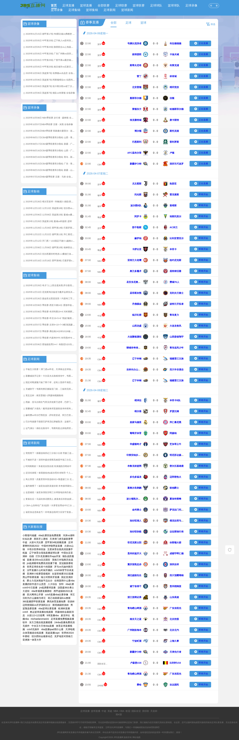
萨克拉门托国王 (178, 509)
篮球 (143, 22)
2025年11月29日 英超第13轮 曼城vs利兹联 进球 (49, 221)
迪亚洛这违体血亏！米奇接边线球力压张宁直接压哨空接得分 (55, 512)
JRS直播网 (118, 727)
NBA (99, 261)
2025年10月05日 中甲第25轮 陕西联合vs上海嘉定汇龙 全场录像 (56, 47)
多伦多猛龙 (135, 477)
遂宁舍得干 (135, 586)
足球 (128, 22)
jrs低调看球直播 (47, 587)
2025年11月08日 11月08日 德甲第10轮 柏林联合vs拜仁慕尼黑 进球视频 (60, 247)
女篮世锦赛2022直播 (62, 573)
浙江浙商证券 (134, 597)
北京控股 (174, 619)
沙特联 (100, 685)
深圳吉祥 (174, 564)
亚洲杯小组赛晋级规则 (38, 573)
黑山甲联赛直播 (31, 577)
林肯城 (173, 76)
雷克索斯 (174, 194)
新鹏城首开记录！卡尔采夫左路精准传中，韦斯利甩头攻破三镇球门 (58, 376)
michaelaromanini (40, 619)
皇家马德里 (135, 422)
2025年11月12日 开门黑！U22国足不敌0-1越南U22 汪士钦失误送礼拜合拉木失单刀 (66, 241)
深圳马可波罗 (177, 163)
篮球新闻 (127, 10)
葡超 (99, 217)
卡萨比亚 (136, 249)
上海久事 (174, 641)
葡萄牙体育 (135, 433)
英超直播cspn (52, 632)
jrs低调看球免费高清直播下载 (42, 563)
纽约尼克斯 (175, 260)
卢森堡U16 (135, 662)
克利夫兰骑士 (177, 293)
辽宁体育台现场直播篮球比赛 (44, 552)
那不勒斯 (136, 227)
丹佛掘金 (136, 304)
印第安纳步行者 (134, 455)
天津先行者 (175, 652)
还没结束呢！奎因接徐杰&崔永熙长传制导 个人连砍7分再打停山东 (57, 473)
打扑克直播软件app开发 (48, 556)
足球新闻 (110, 10)
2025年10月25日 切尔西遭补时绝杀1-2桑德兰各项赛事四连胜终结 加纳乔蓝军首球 (65, 254)
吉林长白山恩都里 (135, 369)
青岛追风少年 (177, 347)
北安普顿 (136, 87)
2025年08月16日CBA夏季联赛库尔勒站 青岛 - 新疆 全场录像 (55, 157)
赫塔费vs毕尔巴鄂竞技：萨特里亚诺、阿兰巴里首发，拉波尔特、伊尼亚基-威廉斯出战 (67, 415)
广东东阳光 (175, 608)
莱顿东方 (136, 109)
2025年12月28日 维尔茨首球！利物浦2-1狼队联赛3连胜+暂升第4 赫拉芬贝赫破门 (65, 201)
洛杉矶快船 (135, 531)
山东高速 (174, 597)
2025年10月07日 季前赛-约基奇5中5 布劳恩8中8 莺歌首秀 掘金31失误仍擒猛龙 (64, 338)
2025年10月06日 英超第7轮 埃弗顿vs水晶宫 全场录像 (51, 73)
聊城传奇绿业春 (134, 347)
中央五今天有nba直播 (43, 626)
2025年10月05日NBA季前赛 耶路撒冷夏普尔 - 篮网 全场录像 (55, 131)
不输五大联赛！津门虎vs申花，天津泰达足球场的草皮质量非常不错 (58, 369)
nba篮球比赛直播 (47, 608)
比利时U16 (175, 662)
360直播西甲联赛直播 (34, 601)
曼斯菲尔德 (135, 98)
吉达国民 (174, 684)
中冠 (99, 316)
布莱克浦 (174, 65)
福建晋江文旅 (177, 358)
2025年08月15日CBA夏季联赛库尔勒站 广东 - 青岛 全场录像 (55, 163)
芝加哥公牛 (175, 444)
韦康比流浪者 (134, 43)
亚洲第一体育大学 (32, 639)
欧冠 (99, 423)
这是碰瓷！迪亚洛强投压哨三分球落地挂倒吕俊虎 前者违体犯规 (56, 492)
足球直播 (68, 5)
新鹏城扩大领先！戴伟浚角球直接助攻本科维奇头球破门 (53, 408)
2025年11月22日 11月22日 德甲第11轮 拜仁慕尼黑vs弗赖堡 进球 (57, 234)
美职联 (145, 711)
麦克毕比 (65, 615)
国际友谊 (101, 664)
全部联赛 (104, 5)
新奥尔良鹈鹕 (134, 487)
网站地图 (136, 737)
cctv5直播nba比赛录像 (56, 594)
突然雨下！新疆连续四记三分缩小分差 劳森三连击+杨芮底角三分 (57, 453)
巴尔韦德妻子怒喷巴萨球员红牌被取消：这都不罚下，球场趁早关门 (58, 421)
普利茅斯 (174, 142)
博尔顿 (137, 131)
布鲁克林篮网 (134, 466)
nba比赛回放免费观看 (50, 535)
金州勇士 (136, 509)
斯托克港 (174, 131)
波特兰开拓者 (177, 304)
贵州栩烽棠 (175, 586)
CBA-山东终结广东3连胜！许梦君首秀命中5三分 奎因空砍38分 (56, 505)
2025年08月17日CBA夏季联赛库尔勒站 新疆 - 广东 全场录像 (55, 144)
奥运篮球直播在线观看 (41, 612)
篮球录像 (57, 10)
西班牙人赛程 (41, 539)
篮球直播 (86, 5)
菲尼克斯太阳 (134, 542)
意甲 (99, 184)
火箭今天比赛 (36, 542)
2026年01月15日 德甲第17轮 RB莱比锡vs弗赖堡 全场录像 (53, 34)
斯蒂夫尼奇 (135, 65)
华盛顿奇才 (135, 444)
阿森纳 (173, 433)
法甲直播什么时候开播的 (39, 570)
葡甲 (99, 195)
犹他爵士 (174, 487)
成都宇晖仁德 (177, 553)
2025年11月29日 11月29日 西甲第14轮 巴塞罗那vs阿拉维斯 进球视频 (59, 228)
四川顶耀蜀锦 (177, 575)
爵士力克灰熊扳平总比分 (39, 580)
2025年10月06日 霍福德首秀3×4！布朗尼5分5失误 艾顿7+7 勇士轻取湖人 (61, 344)
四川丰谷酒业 (177, 369)
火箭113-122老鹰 (36, 615)
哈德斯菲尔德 (177, 109)
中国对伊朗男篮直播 (51, 545)
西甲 (99, 239)
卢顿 (172, 152)
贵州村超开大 (134, 553)
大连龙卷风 (175, 325)
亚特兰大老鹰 (134, 260)
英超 (110, 711)
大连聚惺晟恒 (134, 336)
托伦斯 (137, 194)
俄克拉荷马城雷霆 (179, 520)
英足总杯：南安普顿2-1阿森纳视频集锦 (44, 395)
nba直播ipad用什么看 (52, 629)
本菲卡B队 (175, 400)
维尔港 (137, 411)
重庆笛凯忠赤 (134, 564)
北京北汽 (174, 630)
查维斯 (173, 205)
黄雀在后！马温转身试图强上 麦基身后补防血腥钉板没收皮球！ (56, 499)
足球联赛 (121, 5)
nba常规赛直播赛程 (42, 591)
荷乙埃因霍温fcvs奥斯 (59, 598)
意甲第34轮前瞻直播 (55, 542)
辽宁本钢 (136, 358)
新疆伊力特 (135, 163)
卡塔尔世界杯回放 (36, 549)
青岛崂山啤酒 (134, 608)
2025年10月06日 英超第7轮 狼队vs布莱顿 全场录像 (50, 93)
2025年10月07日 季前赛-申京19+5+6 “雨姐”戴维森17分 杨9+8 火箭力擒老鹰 (62, 318)
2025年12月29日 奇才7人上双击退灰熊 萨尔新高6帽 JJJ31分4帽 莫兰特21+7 (62, 285)
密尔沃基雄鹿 (177, 466)
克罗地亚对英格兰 (63, 636)
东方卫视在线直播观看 (40, 622)
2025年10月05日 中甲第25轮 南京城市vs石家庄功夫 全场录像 (55, 66)
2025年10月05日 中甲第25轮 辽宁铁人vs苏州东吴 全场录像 (54, 40)
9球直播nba (53, 615)
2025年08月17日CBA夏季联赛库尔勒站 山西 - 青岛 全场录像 (55, 137)
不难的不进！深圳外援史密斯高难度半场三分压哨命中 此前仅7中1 (57, 459)
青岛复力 (174, 314)
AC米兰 (174, 227)
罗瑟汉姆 (174, 411)
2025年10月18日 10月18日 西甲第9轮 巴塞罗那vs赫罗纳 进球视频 (57, 260)
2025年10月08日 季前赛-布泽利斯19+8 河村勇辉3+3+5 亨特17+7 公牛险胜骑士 (64, 311)
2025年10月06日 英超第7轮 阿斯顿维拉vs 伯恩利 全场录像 (54, 80)
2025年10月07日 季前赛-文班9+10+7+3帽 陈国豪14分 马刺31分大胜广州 (60, 324)
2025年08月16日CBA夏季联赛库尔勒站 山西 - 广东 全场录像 (55, 150)
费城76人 (174, 282)
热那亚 (173, 183)
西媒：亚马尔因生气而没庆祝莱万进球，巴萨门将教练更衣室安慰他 (58, 402)
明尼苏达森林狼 (178, 455)
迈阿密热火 (175, 477)
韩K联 (119, 714)
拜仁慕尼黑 (175, 422)
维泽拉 (137, 400)
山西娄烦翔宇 (177, 336)
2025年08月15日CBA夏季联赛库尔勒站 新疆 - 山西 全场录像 (55, 170)
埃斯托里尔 (175, 216)
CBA (99, 165)
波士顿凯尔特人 (134, 498)
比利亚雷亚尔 (177, 238)
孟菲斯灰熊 (135, 293)
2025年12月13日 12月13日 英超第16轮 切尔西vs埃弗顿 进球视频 (57, 208)
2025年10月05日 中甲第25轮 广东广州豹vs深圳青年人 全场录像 (56, 53)
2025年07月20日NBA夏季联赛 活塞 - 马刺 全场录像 (50, 176)
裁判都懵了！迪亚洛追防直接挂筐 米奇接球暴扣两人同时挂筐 (55, 486)
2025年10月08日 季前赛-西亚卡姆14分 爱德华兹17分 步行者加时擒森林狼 (61, 305)
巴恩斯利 (136, 142)
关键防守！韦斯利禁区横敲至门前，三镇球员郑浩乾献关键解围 (56, 389)
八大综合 (52, 584)
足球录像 (191, 5)
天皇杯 (153, 711)
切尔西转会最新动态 (42, 636)
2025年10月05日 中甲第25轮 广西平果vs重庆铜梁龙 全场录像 (55, 60)
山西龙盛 (136, 325)
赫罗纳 (137, 238)
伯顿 (172, 98)
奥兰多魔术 (135, 271)
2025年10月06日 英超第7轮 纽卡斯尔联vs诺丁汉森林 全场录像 (56, 86)
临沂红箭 (136, 314)
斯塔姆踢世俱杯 (60, 605)
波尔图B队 (135, 205)
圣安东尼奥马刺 (134, 282)
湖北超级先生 (134, 575)
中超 (104, 711)
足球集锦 (74, 10)
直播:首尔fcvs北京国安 (38, 559)
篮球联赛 (139, 5)
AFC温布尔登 (134, 152)
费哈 (139, 684)
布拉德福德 (175, 43)
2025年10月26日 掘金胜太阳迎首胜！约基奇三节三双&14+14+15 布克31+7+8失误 (65, 298)
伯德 (31, 556)
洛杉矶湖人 (135, 520)
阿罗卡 (137, 216)
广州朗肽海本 (134, 630)
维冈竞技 (174, 87)
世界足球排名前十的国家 (39, 566)
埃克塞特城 (135, 120)
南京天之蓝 (135, 619)
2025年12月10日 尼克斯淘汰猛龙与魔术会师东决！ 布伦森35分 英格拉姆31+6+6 (64, 292)
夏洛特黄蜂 (175, 498)
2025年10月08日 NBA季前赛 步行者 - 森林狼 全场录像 (52, 117)
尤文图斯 (136, 183)
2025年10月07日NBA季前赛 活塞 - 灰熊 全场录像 (49, 124)
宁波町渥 (136, 641)
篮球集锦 (92, 10)
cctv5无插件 (33, 629)
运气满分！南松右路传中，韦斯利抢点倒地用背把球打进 (53, 428)
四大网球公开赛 (35, 594)
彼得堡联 (136, 54)
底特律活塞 (175, 271)
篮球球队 (174, 5)
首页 (54, 5)
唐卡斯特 (174, 120)
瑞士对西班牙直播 (50, 577)
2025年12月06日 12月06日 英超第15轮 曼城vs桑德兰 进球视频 (56, 214)
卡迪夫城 (174, 54)
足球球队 (156, 5)
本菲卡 (173, 249)
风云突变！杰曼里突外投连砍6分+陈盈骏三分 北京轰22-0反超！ (56, 479)
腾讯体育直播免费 (56, 601)
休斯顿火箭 (175, 542)
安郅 (61, 584)
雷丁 (139, 76)
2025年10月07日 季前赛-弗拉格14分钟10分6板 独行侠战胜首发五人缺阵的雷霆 (63, 331)
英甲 (99, 44)
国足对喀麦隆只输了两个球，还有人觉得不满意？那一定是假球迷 (57, 382)
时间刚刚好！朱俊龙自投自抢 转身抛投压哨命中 (49, 466)
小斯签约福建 (30, 535)
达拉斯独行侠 (177, 531)
